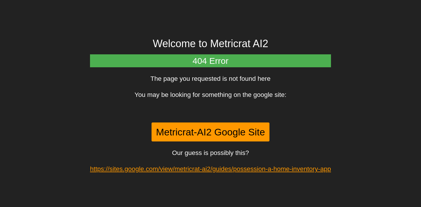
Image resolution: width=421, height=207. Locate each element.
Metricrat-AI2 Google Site (210, 131)
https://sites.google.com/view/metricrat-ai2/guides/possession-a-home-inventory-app (210, 168)
